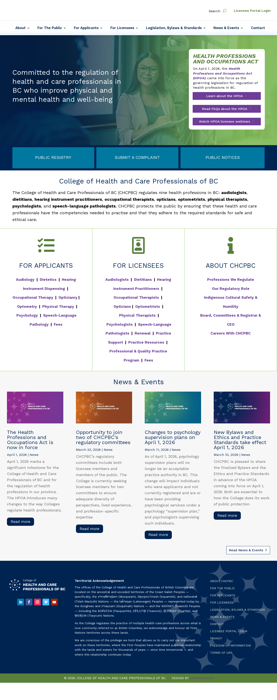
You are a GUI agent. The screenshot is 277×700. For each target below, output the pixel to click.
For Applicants (86, 28)
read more (20, 523)
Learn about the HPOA (224, 97)
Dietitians (143, 281)
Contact (258, 28)
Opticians (122, 308)
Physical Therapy (58, 308)
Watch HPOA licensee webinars (224, 123)
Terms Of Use (221, 654)
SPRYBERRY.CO (201, 679)
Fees (58, 326)
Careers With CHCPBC (231, 334)
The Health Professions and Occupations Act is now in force (30, 441)
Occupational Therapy (33, 299)
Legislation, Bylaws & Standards (174, 28)
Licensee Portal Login (252, 11)
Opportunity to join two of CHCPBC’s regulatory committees (103, 439)
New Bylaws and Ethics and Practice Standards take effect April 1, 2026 (240, 441)
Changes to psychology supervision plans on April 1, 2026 (172, 439)
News (34, 456)
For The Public (49, 28)
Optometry (27, 308)
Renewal (143, 334)
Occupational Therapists (136, 299)
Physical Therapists (137, 317)
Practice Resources (146, 343)
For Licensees (122, 28)
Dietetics (48, 281)
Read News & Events (246, 551)
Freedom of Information (230, 646)
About (20, 28)
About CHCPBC (221, 582)
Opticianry (67, 299)
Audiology (25, 281)
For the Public (222, 589)
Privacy (216, 639)
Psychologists (119, 326)
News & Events (226, 28)
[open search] (224, 11)
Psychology (27, 317)
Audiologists (117, 281)
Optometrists (147, 308)
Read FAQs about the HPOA (224, 110)
